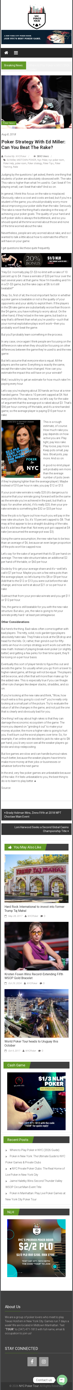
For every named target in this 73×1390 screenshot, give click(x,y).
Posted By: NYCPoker (15, 156)
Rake (15, 167)
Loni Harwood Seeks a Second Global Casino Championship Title (42, 829)
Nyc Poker (42, 160)
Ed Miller (11, 160)
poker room (20, 163)
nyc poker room (56, 160)
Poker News (9, 123)
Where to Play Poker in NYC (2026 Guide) (34, 1150)
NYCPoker (32, 916)
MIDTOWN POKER (26, 160)
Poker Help (8, 163)
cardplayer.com (21, 787)
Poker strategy (35, 163)
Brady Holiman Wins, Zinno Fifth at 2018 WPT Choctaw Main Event (32, 814)
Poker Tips (48, 163)
